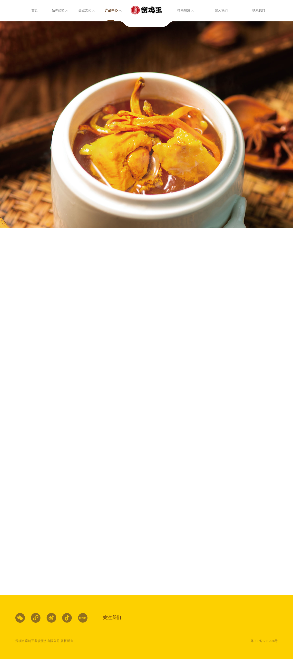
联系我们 (258, 10)
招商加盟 (183, 10)
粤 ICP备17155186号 (264, 641)
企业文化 (84, 10)
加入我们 (221, 10)
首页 (34, 10)
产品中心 (111, 10)
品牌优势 (58, 10)
